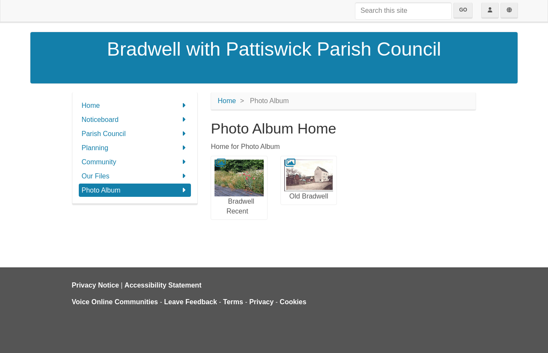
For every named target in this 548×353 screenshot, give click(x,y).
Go (463, 10)
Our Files (135, 176)
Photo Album (135, 190)
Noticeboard (135, 120)
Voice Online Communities (115, 302)
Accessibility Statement (163, 285)
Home (135, 105)
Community (135, 162)
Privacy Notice (95, 285)
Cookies (293, 302)
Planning (135, 148)
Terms (233, 302)
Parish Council (135, 134)
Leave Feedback (190, 302)
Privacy (261, 302)
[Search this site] (403, 11)
